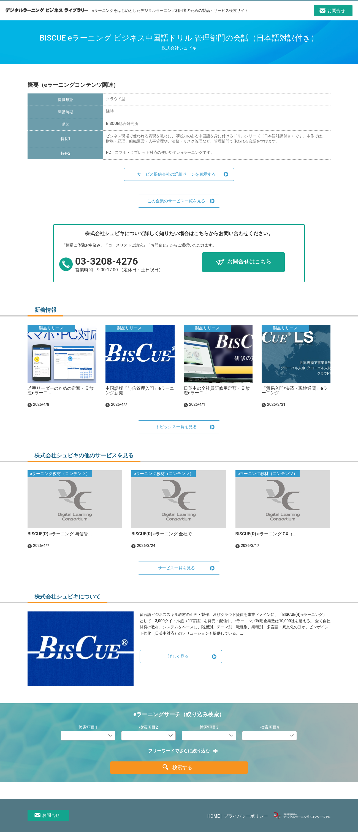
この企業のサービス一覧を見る (176, 200)
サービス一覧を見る (176, 567)
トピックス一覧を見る (176, 426)
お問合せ (51, 815)
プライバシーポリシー (246, 816)
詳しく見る (178, 656)
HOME (213, 816)
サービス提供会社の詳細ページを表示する (176, 174)
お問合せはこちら (249, 262)
